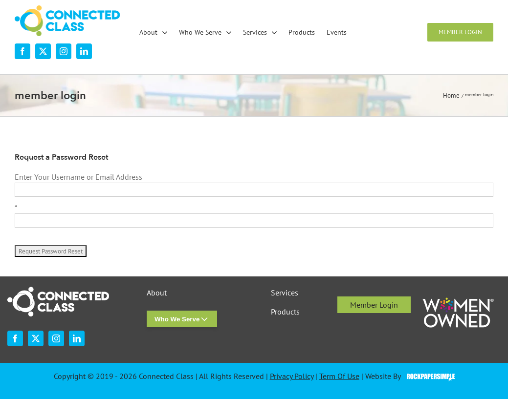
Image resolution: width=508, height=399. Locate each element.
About (157, 293)
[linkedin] (84, 51)
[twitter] (43, 51)
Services (284, 293)
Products (285, 312)
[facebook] (22, 51)
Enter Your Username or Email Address (78, 177)
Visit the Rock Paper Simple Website (428, 376)
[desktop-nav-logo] (67, 9)
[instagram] (63, 51)
